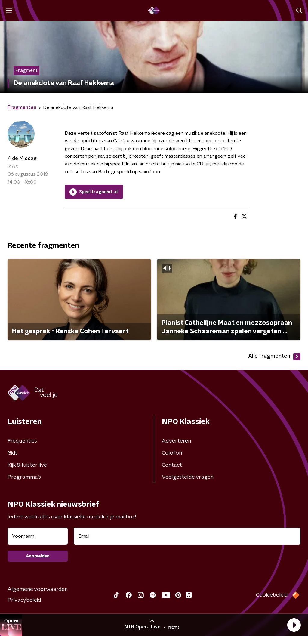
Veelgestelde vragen (188, 477)
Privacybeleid (24, 600)
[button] (293, 624)
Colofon (172, 453)
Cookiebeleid (272, 595)
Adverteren (176, 441)
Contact (172, 465)
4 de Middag (22, 158)
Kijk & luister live (27, 465)
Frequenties (22, 441)
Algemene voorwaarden (38, 589)
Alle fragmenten (274, 356)
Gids (13, 453)
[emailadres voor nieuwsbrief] (187, 536)
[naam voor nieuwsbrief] (38, 536)
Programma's (24, 477)
